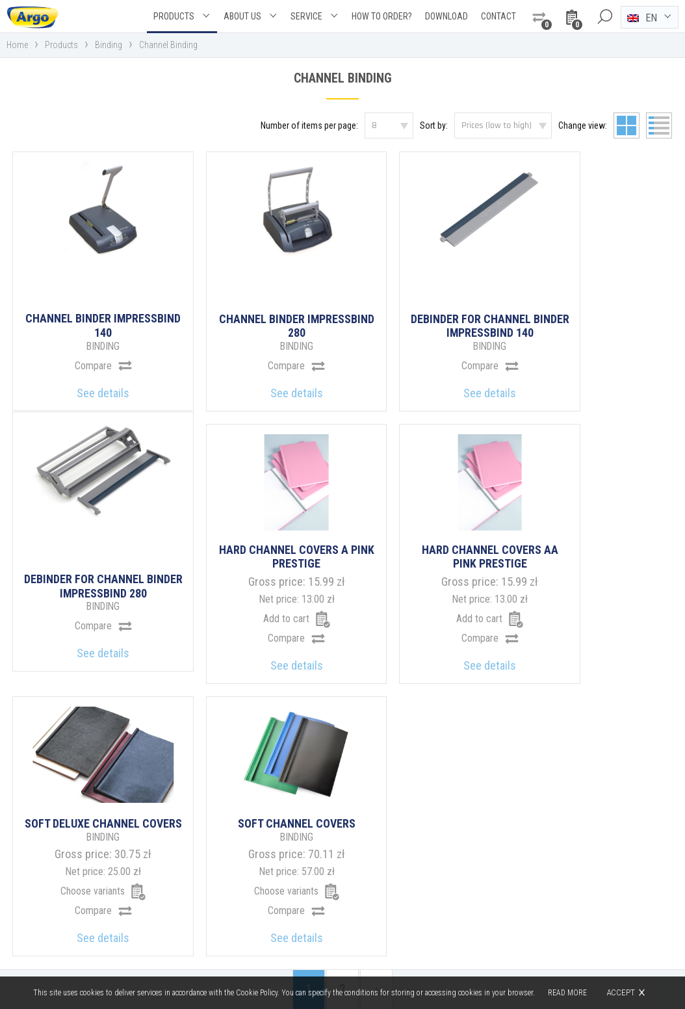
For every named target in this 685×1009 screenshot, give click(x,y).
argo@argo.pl (398, 907)
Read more (567, 992)
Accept (620, 992)
